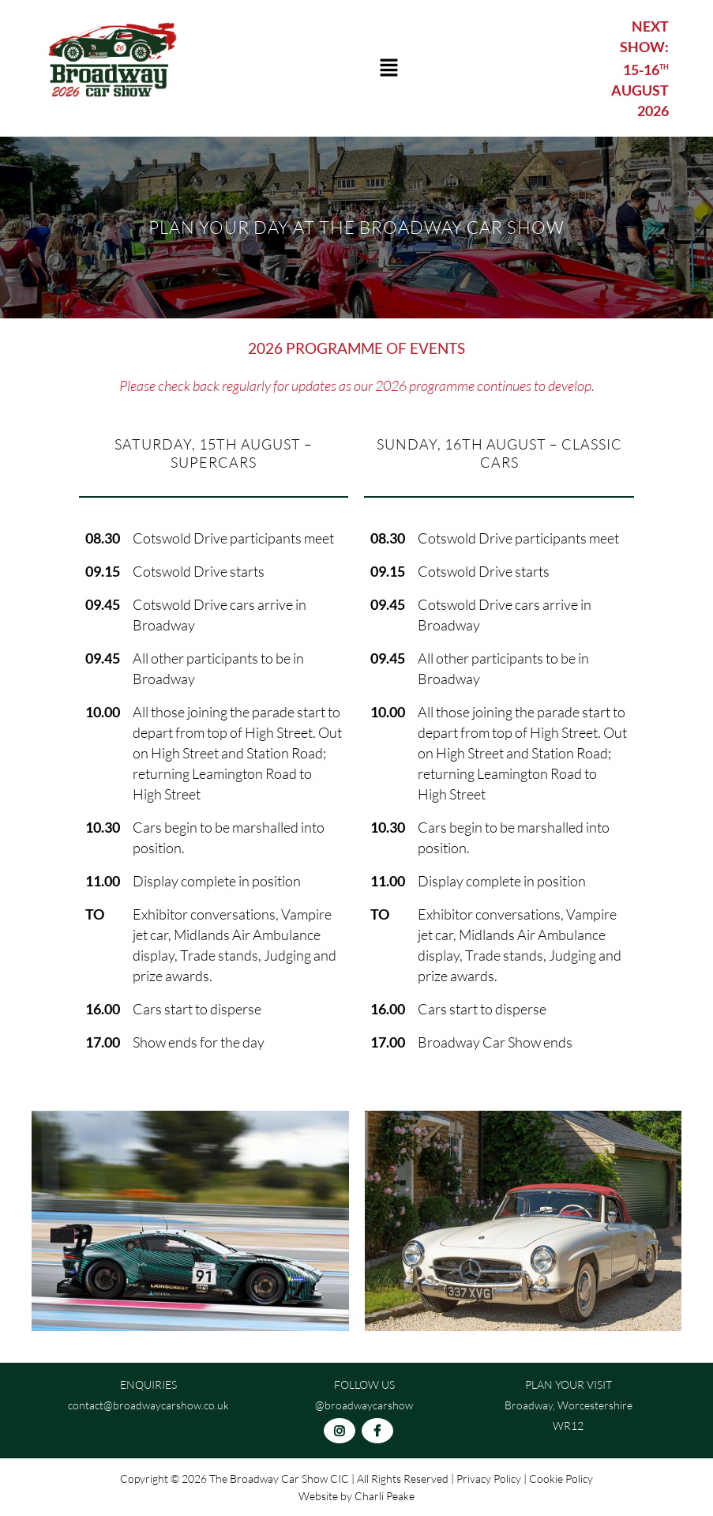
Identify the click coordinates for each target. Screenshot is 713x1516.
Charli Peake (385, 1496)
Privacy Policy (488, 1478)
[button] (388, 68)
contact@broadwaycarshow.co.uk (148, 1405)
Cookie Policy (561, 1478)
